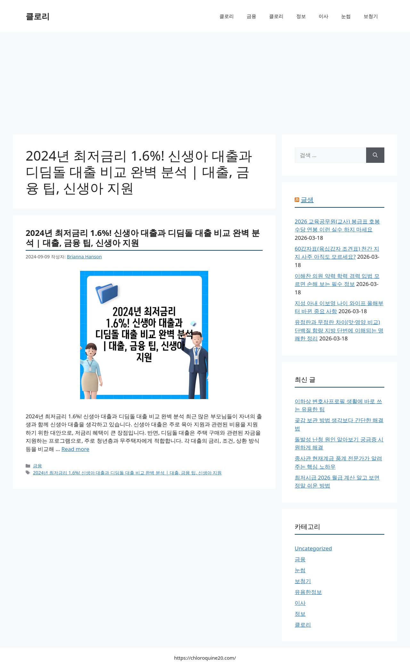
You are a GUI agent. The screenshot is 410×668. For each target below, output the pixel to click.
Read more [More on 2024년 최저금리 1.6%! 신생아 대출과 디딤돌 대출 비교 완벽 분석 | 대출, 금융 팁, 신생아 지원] (75, 449)
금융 (251, 16)
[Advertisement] (205, 80)
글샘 (307, 199)
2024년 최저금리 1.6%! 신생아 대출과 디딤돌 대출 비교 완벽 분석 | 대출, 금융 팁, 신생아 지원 (143, 237)
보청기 (371, 16)
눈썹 (346, 16)
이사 (323, 16)
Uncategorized (313, 548)
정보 (301, 16)
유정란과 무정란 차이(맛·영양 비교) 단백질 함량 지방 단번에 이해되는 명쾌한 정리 (339, 330)
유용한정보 (308, 592)
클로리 (38, 16)
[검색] (375, 155)
